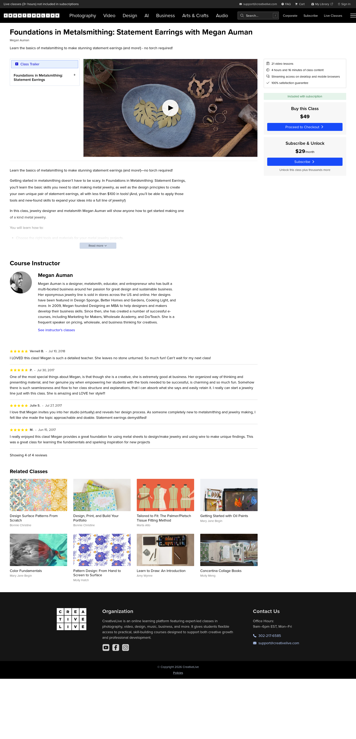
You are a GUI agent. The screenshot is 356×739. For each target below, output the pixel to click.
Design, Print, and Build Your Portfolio (96, 518)
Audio (222, 15)
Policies (178, 673)
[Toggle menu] (353, 15)
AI (147, 15)
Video (109, 15)
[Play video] (170, 108)
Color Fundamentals (26, 570)
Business (165, 15)
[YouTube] (106, 647)
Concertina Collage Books (220, 570)
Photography (82, 15)
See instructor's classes (56, 329)
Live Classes (333, 15)
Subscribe (311, 15)
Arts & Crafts (195, 15)
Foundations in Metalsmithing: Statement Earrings (38, 77)
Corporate (290, 15)
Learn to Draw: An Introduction (161, 570)
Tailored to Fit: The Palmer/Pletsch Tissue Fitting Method (164, 518)
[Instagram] (125, 647)
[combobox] (258, 15)
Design (130, 15)
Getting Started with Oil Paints (224, 515)
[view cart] (301, 4)
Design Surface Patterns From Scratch (34, 518)
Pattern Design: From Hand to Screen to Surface (97, 573)
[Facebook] (115, 647)
